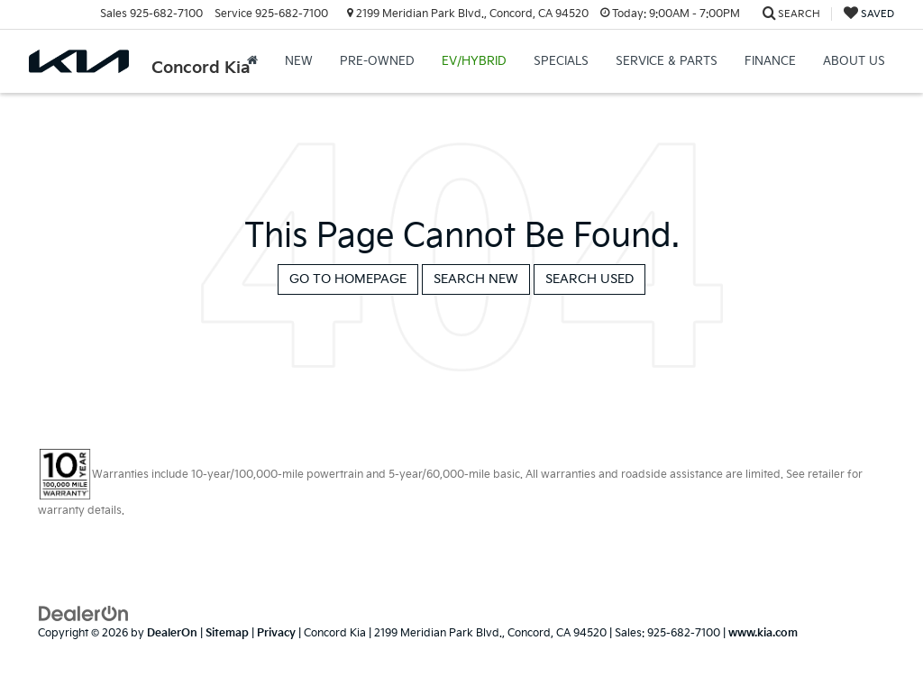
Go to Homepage (348, 279)
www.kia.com (763, 633)
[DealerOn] (84, 612)
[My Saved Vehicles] (869, 14)
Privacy (276, 633)
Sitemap (227, 633)
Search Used (589, 279)
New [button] (299, 61)
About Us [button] (854, 61)
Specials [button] (561, 61)
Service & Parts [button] (666, 61)
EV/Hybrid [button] (474, 61)
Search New (476, 279)
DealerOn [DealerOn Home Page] (172, 633)
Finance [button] (770, 61)
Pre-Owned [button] (377, 61)
